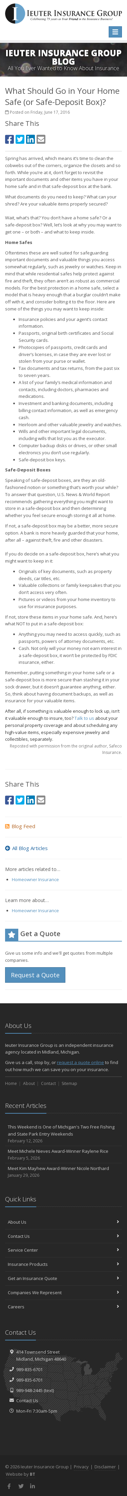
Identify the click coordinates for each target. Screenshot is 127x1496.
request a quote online (80, 1062)
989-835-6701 (29, 1369)
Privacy (81, 1467)
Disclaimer (105, 1467)
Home (11, 1083)
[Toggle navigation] (115, 31)
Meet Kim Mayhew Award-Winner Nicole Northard (63, 1171)
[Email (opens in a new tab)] (41, 139)
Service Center (63, 1250)
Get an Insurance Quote (63, 1278)
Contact (48, 1083)
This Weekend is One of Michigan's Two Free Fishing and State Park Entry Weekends (63, 1134)
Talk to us (84, 718)
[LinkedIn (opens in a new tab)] (30, 139)
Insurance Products (63, 1264)
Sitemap (69, 1083)
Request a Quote (35, 975)
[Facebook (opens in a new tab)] (9, 139)
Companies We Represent (63, 1292)
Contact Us (63, 1236)
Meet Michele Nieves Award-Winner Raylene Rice (63, 1154)
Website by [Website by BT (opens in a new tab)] (20, 1474)
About (29, 1083)
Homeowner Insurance (35, 879)
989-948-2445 (29, 1390)
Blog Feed (20, 826)
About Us (63, 1222)
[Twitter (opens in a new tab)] (20, 139)
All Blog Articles (26, 848)
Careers (63, 1307)
